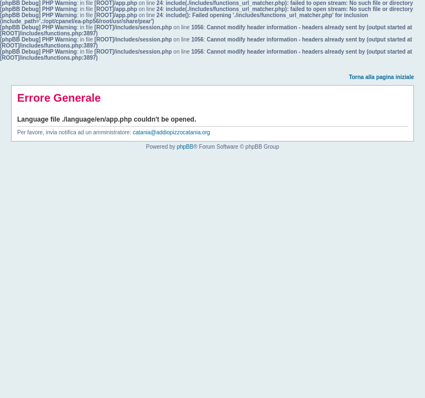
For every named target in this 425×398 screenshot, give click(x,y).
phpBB (185, 147)
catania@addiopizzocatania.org (171, 132)
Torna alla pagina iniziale (381, 77)
